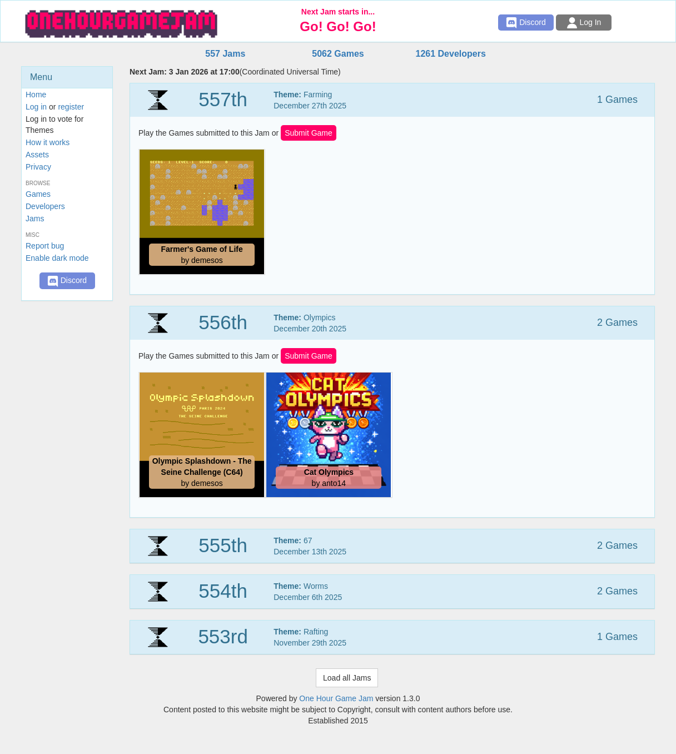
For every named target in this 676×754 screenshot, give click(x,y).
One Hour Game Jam (336, 698)
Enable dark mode (57, 258)
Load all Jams (347, 677)
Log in (36, 106)
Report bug (45, 245)
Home (36, 94)
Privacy (38, 166)
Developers (45, 206)
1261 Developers (450, 53)
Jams (35, 218)
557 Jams (225, 53)
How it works (47, 142)
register (71, 106)
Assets (37, 154)
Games (38, 194)
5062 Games (338, 53)
